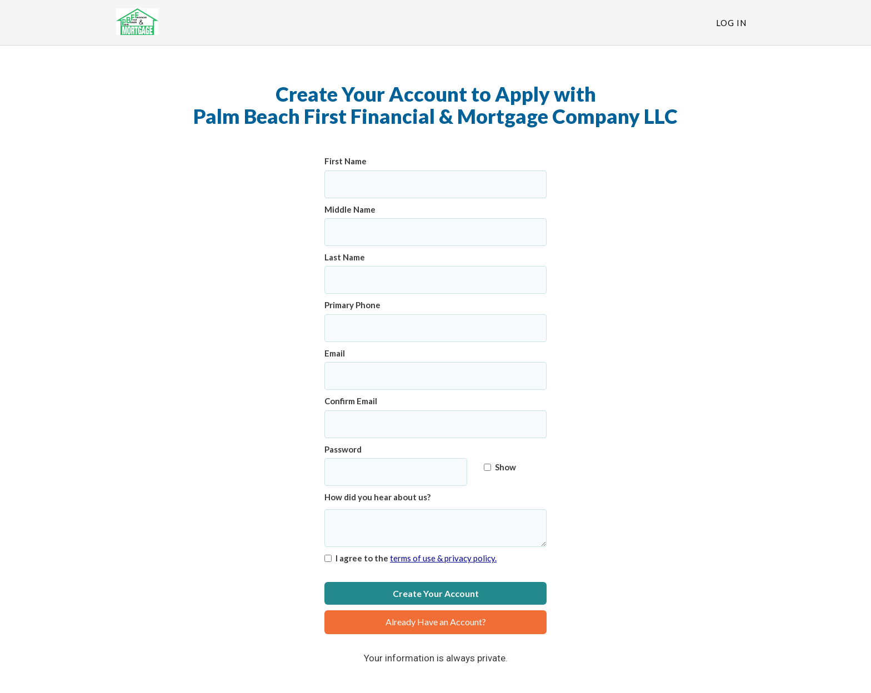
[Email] (435, 376)
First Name (345, 161)
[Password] (395, 472)
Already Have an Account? (436, 621)
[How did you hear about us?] (435, 528)
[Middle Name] (435, 232)
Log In (731, 23)
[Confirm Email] (435, 424)
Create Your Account (436, 593)
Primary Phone (352, 305)
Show (500, 467)
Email (334, 353)
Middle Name (350, 209)
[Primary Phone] (435, 328)
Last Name (344, 257)
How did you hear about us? (377, 497)
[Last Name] (435, 280)
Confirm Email (350, 401)
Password (343, 449)
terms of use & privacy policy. (443, 558)
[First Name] (435, 184)
